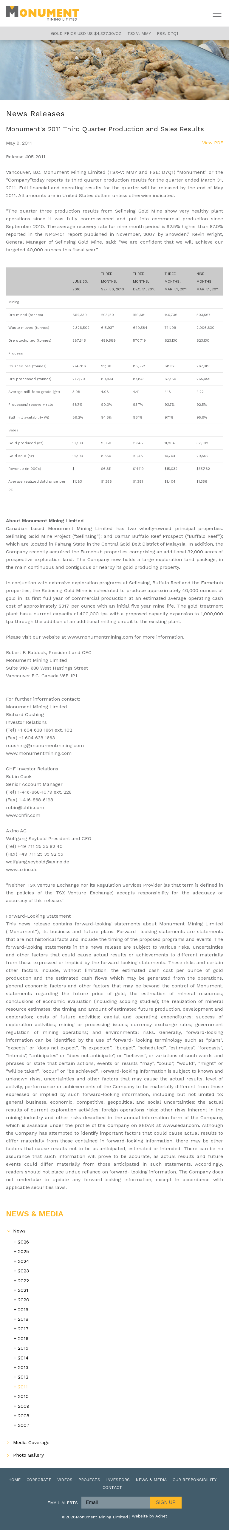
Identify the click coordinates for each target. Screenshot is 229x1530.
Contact (112, 1487)
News (19, 1231)
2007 (24, 1425)
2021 (23, 1290)
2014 (23, 1358)
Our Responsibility (194, 1480)
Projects (89, 1480)
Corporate (39, 1480)
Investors (118, 1480)
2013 (23, 1368)
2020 (23, 1300)
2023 (23, 1271)
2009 (23, 1406)
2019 (23, 1310)
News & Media (151, 1480)
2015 (23, 1348)
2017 (23, 1329)
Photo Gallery (28, 1455)
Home (14, 1480)
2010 (23, 1396)
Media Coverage (31, 1443)
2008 (23, 1416)
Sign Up (166, 1502)
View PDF (212, 143)
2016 (23, 1339)
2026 (23, 1242)
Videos (64, 1480)
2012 (23, 1377)
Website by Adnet (149, 1517)
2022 (23, 1281)
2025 (23, 1252)
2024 (23, 1261)
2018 (23, 1319)
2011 (23, 1387)
